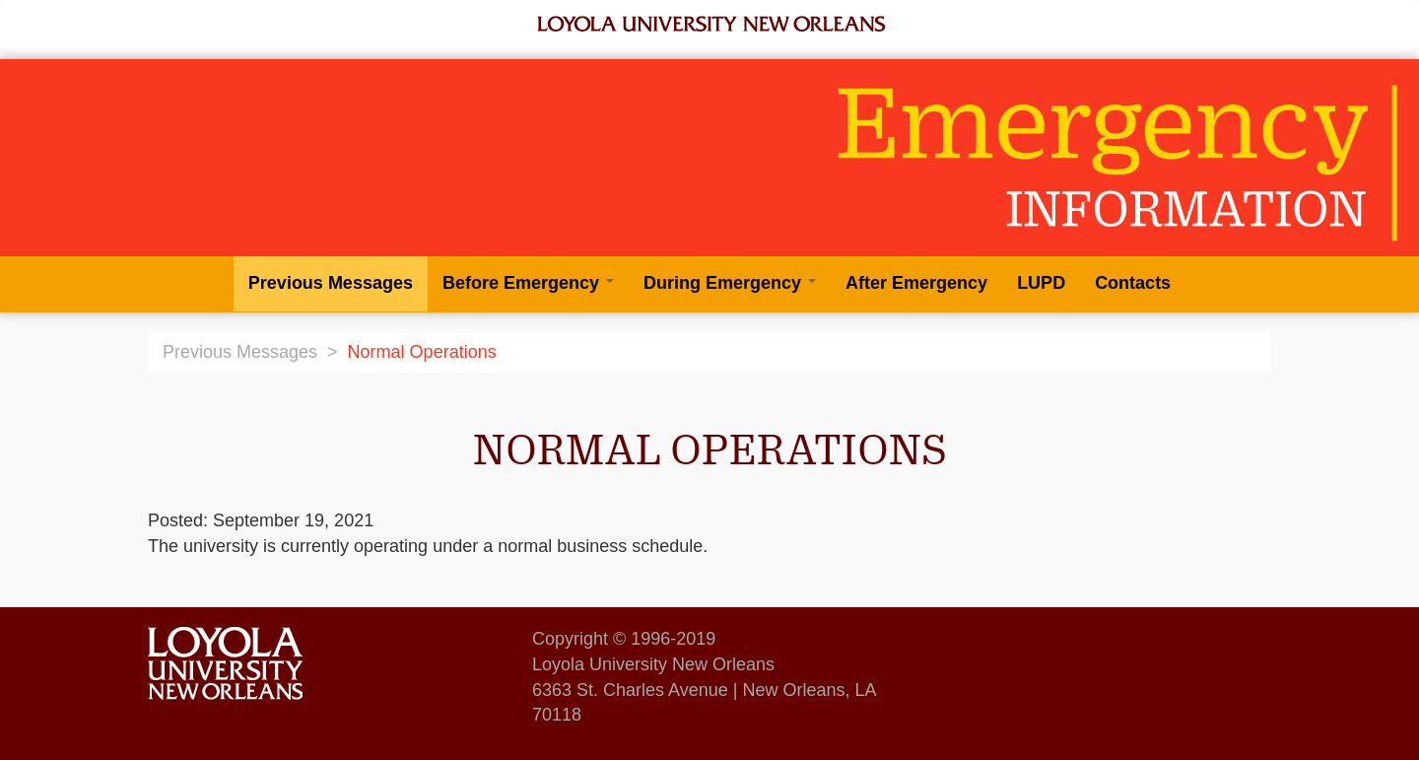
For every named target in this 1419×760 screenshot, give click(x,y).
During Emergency (729, 283)
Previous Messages (330, 283)
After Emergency (916, 283)
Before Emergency (528, 283)
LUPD (1041, 283)
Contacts (1133, 283)
